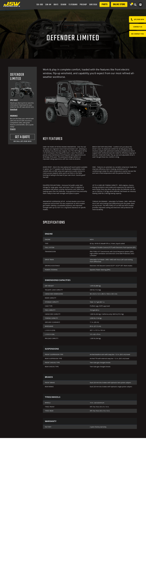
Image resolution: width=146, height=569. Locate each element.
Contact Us (137, 27)
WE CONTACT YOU (137, 34)
